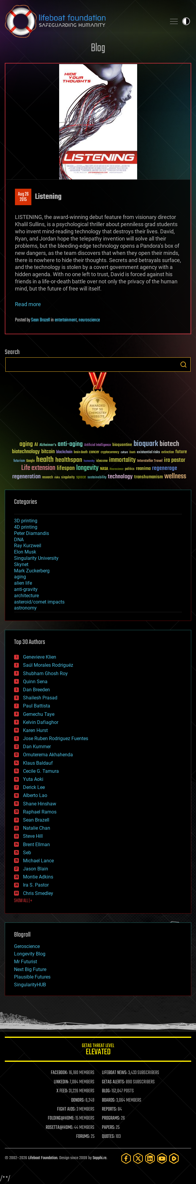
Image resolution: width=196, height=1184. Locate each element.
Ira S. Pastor (36, 885)
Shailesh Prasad (40, 698)
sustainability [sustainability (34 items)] (97, 478)
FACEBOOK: (59, 1073)
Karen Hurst (35, 730)
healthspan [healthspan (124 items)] (68, 460)
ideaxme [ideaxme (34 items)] (102, 461)
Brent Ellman (36, 844)
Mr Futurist (25, 961)
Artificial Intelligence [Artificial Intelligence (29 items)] (97, 445)
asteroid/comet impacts (39, 602)
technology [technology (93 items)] (120, 477)
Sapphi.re (99, 1158)
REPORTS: (109, 1109)
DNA (19, 539)
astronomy (25, 608)
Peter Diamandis (31, 533)
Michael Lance (38, 861)
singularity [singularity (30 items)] (68, 478)
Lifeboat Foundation (42, 1158)
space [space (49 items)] (81, 477)
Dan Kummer (37, 746)
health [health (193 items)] (45, 460)
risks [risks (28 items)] (57, 477)
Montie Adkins (38, 877)
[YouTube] (162, 1158)
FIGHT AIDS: (66, 1109)
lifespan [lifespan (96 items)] (66, 468)
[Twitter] (138, 1158)
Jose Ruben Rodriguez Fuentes (55, 738)
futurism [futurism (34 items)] (19, 461)
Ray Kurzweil (27, 545)
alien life (23, 583)
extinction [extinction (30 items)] (167, 452)
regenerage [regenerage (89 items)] (164, 468)
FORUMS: (83, 1137)
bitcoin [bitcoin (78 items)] (48, 452)
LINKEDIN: (61, 1082)
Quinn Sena (35, 681)
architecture (26, 595)
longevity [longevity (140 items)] (87, 468)
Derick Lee (34, 787)
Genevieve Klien (39, 657)
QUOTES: (108, 1137)
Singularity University (36, 558)
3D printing (25, 521)
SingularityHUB (30, 985)
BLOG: (106, 1091)
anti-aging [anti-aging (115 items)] (70, 444)
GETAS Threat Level (98, 1050)
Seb (27, 852)
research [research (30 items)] (47, 478)
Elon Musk (25, 552)
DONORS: (78, 1100)
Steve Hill (33, 836)
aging (20, 577)
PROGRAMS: (111, 1118)
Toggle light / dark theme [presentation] (186, 21)
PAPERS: (108, 1128)
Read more (28, 304)
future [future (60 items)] (181, 452)
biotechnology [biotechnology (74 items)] (26, 452)
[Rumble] (174, 1158)
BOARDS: (108, 1100)
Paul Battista (36, 706)
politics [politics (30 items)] (129, 469)
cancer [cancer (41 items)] (94, 452)
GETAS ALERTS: (113, 1082)
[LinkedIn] (150, 1158)
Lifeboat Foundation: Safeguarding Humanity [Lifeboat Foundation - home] (83, 21)
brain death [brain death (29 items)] (81, 452)
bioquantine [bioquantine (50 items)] (122, 444)
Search (183, 364)
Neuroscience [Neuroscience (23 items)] (116, 469)
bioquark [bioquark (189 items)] (146, 444)
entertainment (66, 320)
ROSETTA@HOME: (59, 1128)
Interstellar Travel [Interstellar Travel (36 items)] (150, 461)
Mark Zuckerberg (32, 571)
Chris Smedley (38, 893)
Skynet (21, 564)
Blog (98, 48)
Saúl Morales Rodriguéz (48, 665)
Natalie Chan (36, 828)
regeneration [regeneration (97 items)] (26, 476)
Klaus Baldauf (38, 763)
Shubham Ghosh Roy (45, 673)
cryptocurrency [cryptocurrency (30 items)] (110, 452)
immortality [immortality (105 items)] (122, 460)
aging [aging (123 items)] (26, 444)
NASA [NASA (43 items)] (104, 469)
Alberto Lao (35, 795)
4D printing (25, 527)
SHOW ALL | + (23, 901)
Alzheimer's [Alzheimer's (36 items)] (47, 445)
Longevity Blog (29, 954)
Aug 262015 (23, 197)
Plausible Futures (32, 977)
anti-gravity (26, 589)
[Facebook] (126, 1158)
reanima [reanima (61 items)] (143, 468)
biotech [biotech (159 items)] (169, 444)
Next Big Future (30, 969)
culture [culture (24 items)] (124, 452)
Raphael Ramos (39, 812)
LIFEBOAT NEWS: (114, 1073)
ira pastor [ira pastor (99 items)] (174, 460)
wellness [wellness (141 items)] (175, 476)
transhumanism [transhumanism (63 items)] (148, 477)
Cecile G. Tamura (41, 771)
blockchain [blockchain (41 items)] (64, 452)
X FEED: (62, 1091)
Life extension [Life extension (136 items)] (38, 468)
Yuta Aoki (33, 779)
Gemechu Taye (38, 714)
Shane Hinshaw (39, 804)
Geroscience (27, 946)
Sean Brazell (40, 320)
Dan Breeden (36, 689)
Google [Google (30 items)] (30, 461)
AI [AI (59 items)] (36, 445)
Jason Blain (35, 869)
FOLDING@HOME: (61, 1118)
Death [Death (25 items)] (132, 452)
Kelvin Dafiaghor (40, 722)
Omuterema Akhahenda (48, 754)
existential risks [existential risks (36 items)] (148, 452)
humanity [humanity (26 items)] (89, 461)
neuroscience (89, 320)
